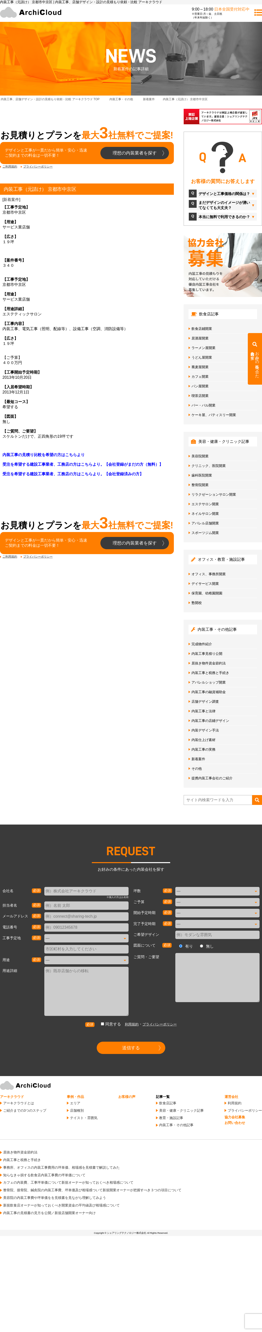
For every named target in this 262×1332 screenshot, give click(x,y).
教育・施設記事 (171, 1118)
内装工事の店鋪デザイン (210, 720)
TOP (50, 99)
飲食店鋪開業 (201, 328)
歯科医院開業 (201, 475)
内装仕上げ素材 (203, 740)
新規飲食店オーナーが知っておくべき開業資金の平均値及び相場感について (61, 1205)
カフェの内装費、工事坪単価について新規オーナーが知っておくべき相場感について (68, 1182)
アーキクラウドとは (18, 1103)
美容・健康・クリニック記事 (181, 1110)
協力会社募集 (235, 1117)
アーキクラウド (12, 1097)
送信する (131, 1047)
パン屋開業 (200, 386)
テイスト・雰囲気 (83, 1118)
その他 (196, 768)
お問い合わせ (235, 1123)
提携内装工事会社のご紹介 (212, 778)
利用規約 (132, 1024)
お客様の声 (126, 1097)
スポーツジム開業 (205, 532)
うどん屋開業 (201, 357)
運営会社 (231, 1097)
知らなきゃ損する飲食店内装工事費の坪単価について (44, 1175)
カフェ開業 (200, 376)
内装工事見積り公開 (206, 653)
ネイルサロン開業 (205, 513)
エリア (75, 1103)
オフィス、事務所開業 (208, 574)
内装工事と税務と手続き (210, 672)
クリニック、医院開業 (208, 465)
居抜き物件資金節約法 (208, 663)
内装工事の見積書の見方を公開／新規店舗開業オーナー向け (49, 1213)
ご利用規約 (9, 166)
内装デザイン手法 (205, 730)
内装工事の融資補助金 (208, 692)
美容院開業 (200, 456)
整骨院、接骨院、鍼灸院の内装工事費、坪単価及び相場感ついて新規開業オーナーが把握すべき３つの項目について (92, 1190)
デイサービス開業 (205, 583)
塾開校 (196, 602)
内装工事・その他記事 (176, 1125)
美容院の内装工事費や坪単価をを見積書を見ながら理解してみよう (54, 1198)
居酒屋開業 (200, 338)
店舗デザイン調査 (205, 701)
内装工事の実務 (203, 749)
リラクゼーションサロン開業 (213, 494)
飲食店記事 (167, 1103)
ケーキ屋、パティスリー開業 (213, 415)
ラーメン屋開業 (203, 348)
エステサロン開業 (205, 504)
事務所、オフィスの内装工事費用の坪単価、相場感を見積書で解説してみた (61, 1167)
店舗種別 (77, 1110)
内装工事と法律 (203, 711)
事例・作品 (75, 1097)
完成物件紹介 (201, 644)
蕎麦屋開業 (200, 367)
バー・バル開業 (203, 405)
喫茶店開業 (200, 395)
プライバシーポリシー (38, 166)
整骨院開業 (200, 485)
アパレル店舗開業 (205, 523)
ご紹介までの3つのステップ (24, 1110)
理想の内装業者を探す (135, 153)
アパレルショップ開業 (208, 682)
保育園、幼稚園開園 (206, 593)
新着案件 (11, 199)
